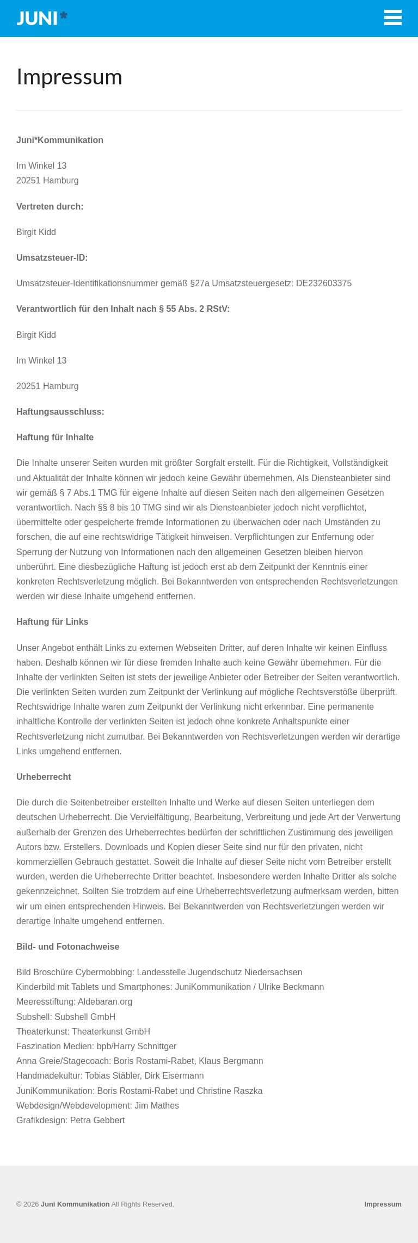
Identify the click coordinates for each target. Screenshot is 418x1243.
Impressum (383, 1204)
